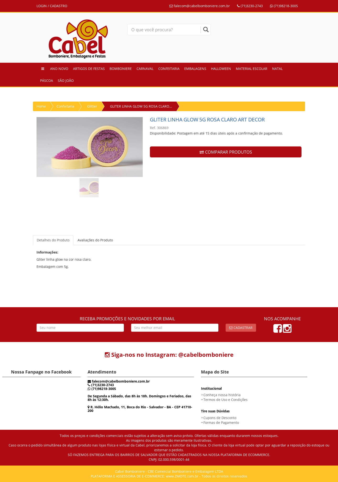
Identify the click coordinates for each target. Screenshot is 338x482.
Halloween (221, 68)
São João (66, 80)
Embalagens (195, 68)
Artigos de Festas (89, 68)
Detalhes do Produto (53, 240)
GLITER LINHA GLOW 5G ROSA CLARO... (141, 106)
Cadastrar (241, 327)
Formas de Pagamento (221, 422)
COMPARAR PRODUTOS (226, 152)
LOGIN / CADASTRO (52, 6)
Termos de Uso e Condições (225, 399)
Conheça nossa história (222, 395)
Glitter (92, 106)
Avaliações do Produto (95, 240)
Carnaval (145, 68)
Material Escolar (251, 68)
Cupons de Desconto (219, 417)
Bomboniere (121, 68)
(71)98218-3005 (284, 6)
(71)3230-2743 (250, 6)
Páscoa (46, 80)
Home (41, 106)
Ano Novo (59, 68)
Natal (277, 68)
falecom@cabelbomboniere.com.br (199, 6)
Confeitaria (169, 68)
